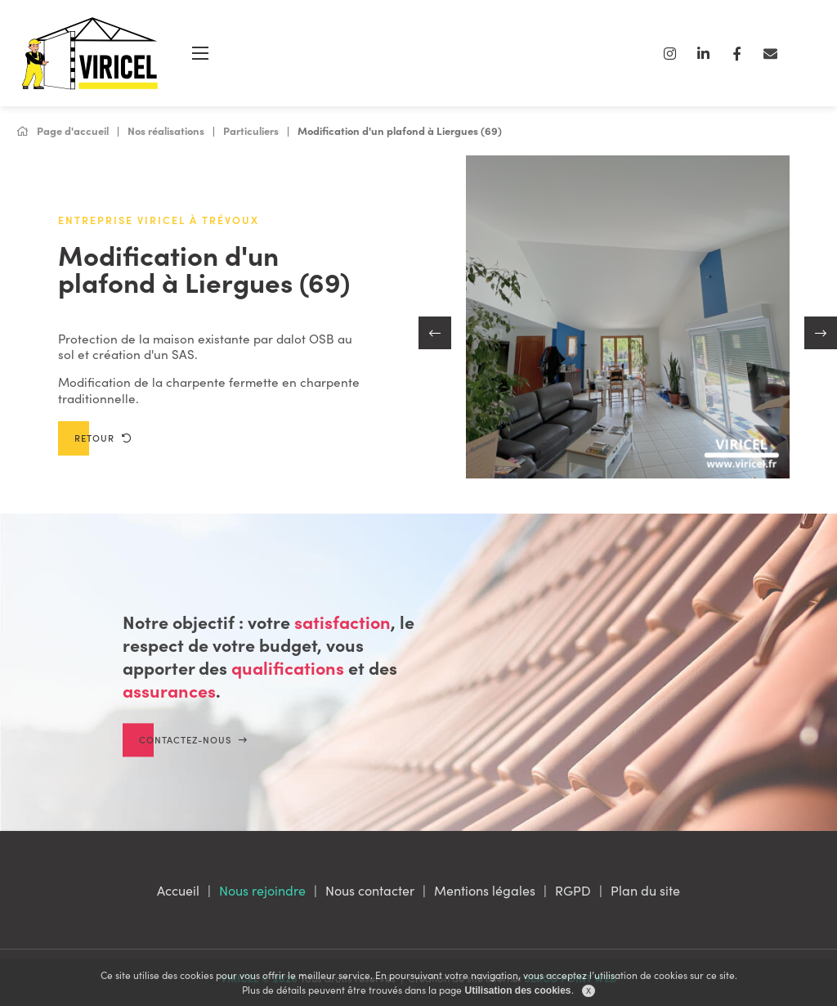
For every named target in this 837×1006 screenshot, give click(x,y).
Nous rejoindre (262, 890)
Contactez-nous (193, 754)
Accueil (178, 890)
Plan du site (645, 890)
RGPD (573, 890)
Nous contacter (369, 890)
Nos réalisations (166, 130)
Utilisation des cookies (517, 990)
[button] (434, 333)
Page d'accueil (62, 130)
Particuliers (251, 130)
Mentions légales (484, 890)
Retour (103, 437)
